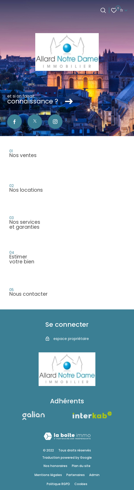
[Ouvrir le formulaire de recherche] (103, 10)
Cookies (80, 484)
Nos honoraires (55, 466)
